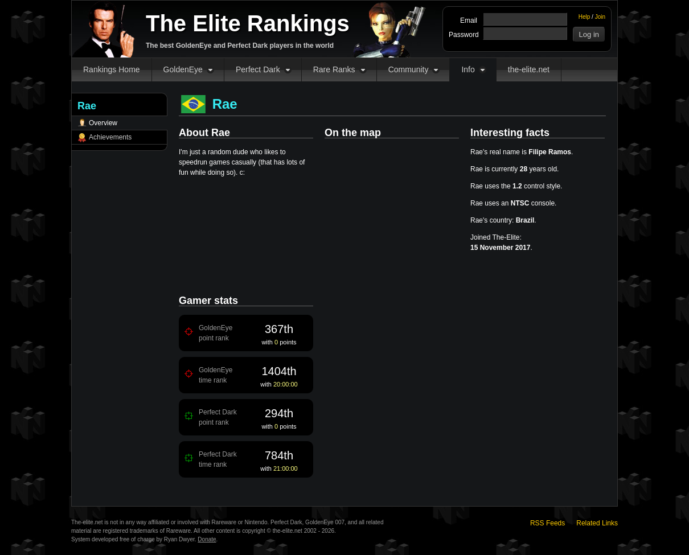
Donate (207, 539)
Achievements (110, 137)
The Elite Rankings (248, 23)
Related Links (597, 523)
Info (467, 69)
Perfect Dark (258, 69)
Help (584, 17)
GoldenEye (183, 69)
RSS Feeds (547, 523)
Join (600, 17)
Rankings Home (111, 69)
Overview (103, 123)
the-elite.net (528, 69)
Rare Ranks (334, 69)
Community (408, 69)
